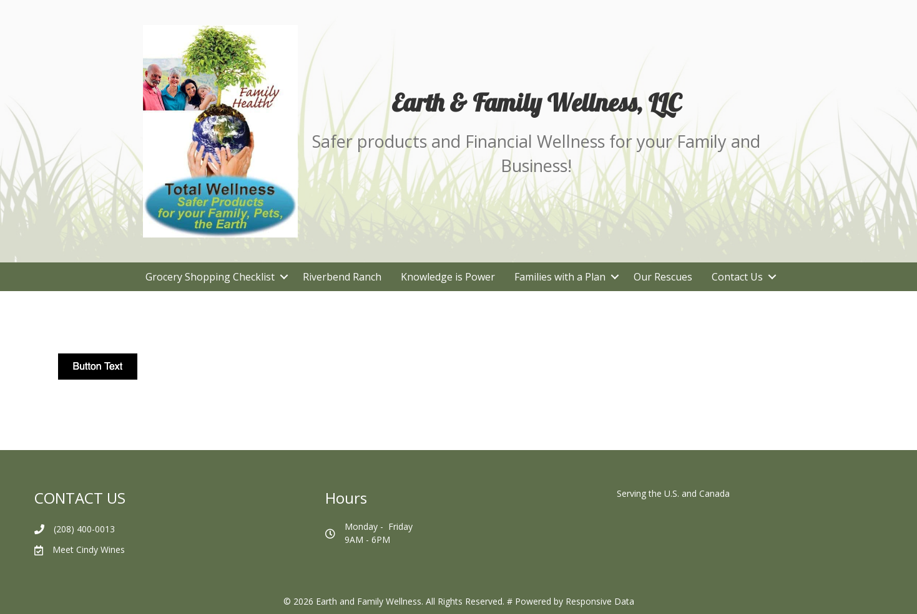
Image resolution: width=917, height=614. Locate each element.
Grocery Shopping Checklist (210, 277)
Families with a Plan (560, 277)
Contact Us (737, 277)
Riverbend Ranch (342, 277)
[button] (284, 276)
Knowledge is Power (448, 277)
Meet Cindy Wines (88, 549)
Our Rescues (663, 277)
